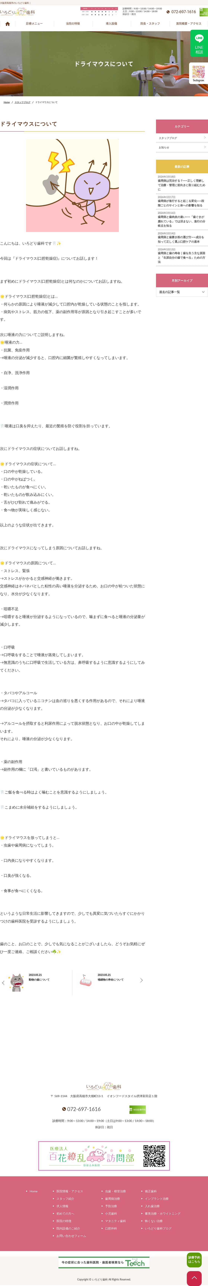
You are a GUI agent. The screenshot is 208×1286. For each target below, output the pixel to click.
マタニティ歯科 (115, 1222)
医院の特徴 (63, 1222)
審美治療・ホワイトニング (163, 1214)
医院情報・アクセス (69, 1192)
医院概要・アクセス (188, 23)
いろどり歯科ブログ (158, 1229)
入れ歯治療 (152, 1207)
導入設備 (111, 23)
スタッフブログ (22, 102)
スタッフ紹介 (65, 1199)
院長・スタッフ (150, 23)
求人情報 (62, 1207)
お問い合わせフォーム (71, 1236)
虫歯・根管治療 (115, 1192)
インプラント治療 (157, 1199)
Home (7, 102)
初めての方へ (65, 1214)
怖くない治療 (154, 1222)
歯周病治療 (112, 1199)
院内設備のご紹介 (68, 1229)
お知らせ (164, 147)
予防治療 (111, 1207)
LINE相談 (199, 43)
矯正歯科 (151, 1192)
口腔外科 (111, 1229)
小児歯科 (111, 1214)
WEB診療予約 (193, 12)
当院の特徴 (73, 23)
